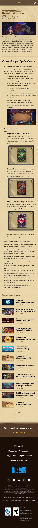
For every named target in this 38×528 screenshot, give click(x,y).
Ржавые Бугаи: (14, 88)
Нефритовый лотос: (15, 95)
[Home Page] (19, 2)
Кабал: (11, 93)
